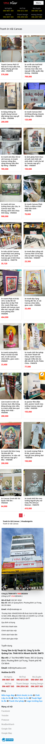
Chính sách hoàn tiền (9, 635)
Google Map (6, 733)
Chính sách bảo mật (9, 631)
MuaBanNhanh (7, 724)
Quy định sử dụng (8, 622)
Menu (38, 3)
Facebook (5, 711)
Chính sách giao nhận (9, 639)
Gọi (42, 375)
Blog (3, 690)
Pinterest (5, 720)
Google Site (6, 729)
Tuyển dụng (6, 645)
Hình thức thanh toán (9, 626)
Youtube (4, 715)
